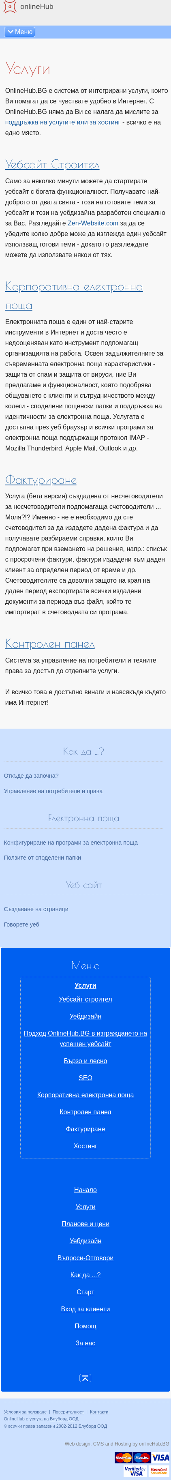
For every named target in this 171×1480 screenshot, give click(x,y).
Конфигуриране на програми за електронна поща (71, 842)
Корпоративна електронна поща (85, 1095)
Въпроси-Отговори (86, 1258)
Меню (23, 31)
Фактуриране (41, 479)
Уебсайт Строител (52, 164)
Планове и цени (85, 1223)
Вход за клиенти (85, 1309)
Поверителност (68, 1411)
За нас (86, 1343)
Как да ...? (86, 1275)
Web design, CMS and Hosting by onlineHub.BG (117, 1444)
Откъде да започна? (31, 775)
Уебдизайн (86, 1016)
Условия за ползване (25, 1411)
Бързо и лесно (85, 1060)
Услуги (85, 985)
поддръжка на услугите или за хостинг (63, 122)
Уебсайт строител (85, 999)
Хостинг (85, 1146)
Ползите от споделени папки (42, 857)
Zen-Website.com (93, 223)
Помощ (85, 1326)
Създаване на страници (36, 909)
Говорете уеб (21, 924)
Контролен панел (50, 643)
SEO (85, 1078)
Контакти (99, 1411)
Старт (85, 1292)
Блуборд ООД (64, 1418)
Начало (85, 1189)
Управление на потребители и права (53, 791)
